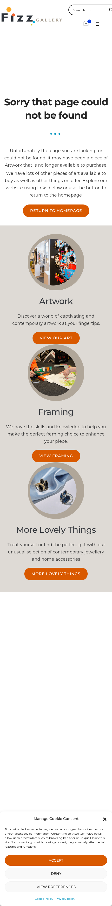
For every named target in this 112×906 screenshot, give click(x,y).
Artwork (56, 301)
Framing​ (56, 412)
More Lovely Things (56, 530)
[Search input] (89, 10)
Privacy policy (65, 898)
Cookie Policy (44, 898)
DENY (56, 873)
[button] (104, 818)
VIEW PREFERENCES (56, 887)
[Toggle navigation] (97, 24)
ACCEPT (56, 860)
